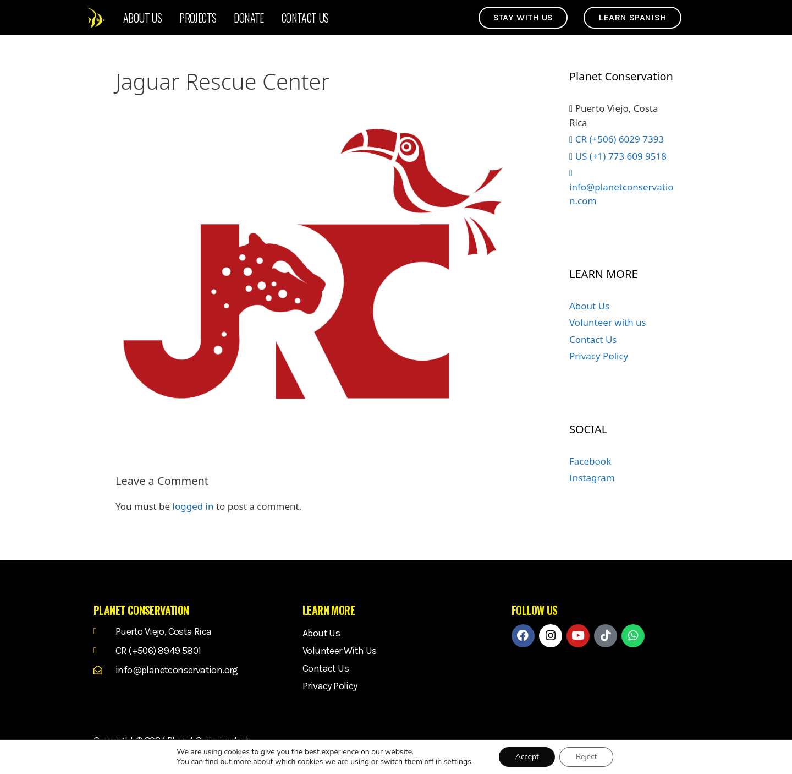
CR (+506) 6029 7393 (616, 139)
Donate (248, 17)
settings (457, 762)
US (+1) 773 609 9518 (618, 156)
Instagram (592, 477)
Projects (197, 17)
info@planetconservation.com (621, 187)
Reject (586, 756)
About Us (142, 17)
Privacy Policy (598, 356)
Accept (526, 756)
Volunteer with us (607, 322)
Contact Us (305, 17)
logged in (193, 506)
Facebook (590, 461)
